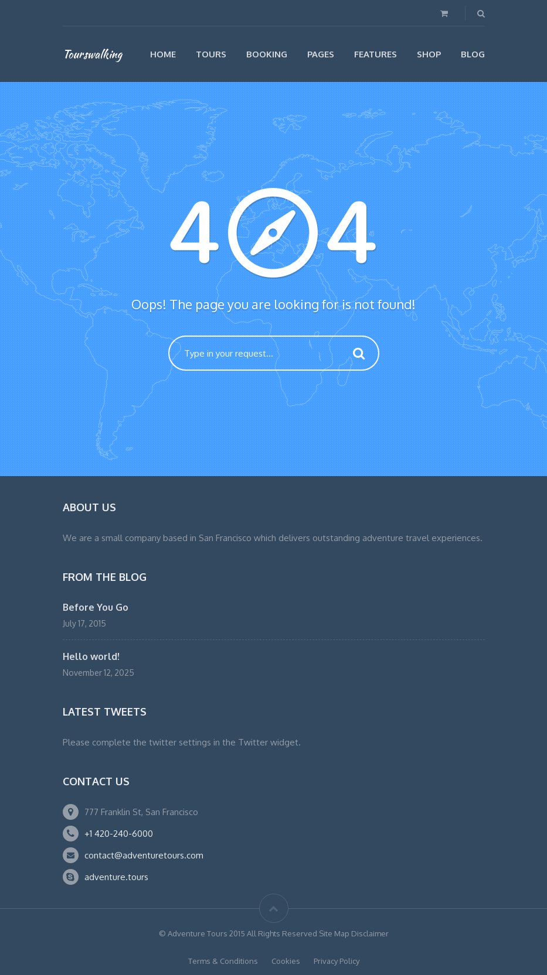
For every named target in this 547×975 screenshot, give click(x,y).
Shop (429, 54)
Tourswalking (92, 54)
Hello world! (91, 656)
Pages (320, 54)
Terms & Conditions (223, 961)
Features (375, 54)
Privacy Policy (336, 961)
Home (163, 54)
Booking (266, 54)
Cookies (285, 961)
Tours (211, 54)
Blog (473, 54)
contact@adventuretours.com (143, 855)
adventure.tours (116, 876)
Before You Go (95, 607)
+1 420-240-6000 (118, 833)
